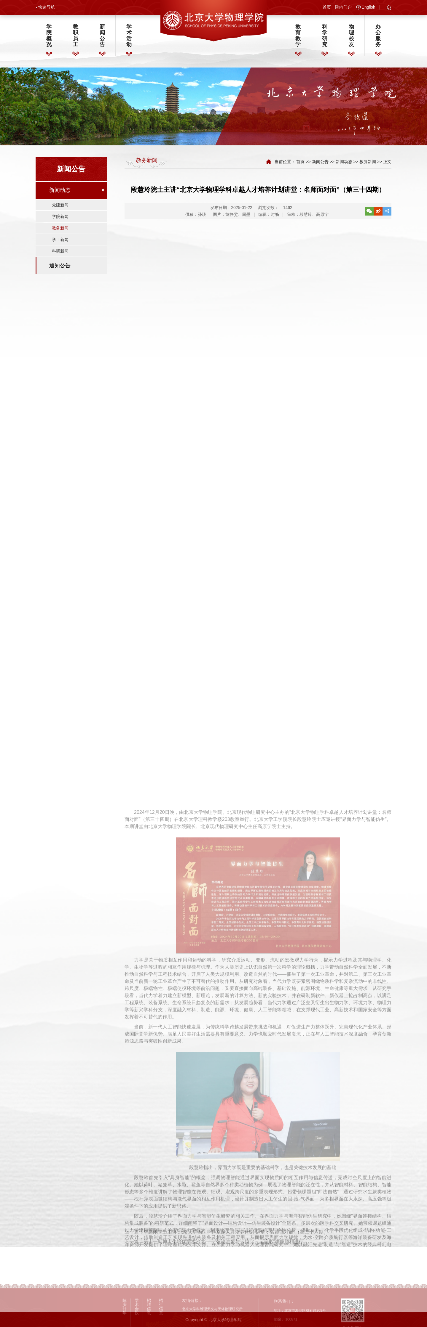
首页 (327, 7)
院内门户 (343, 7)
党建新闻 (60, 205)
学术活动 (129, 35)
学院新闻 (60, 216)
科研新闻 (60, 251)
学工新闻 (60, 239)
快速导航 (46, 7)
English (368, 7)
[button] (388, 8)
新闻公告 (102, 35)
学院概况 (49, 35)
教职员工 (75, 35)
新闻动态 (60, 190)
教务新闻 (60, 228)
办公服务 (378, 35)
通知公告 (60, 266)
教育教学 (298, 35)
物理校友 (351, 35)
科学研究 (324, 35)
